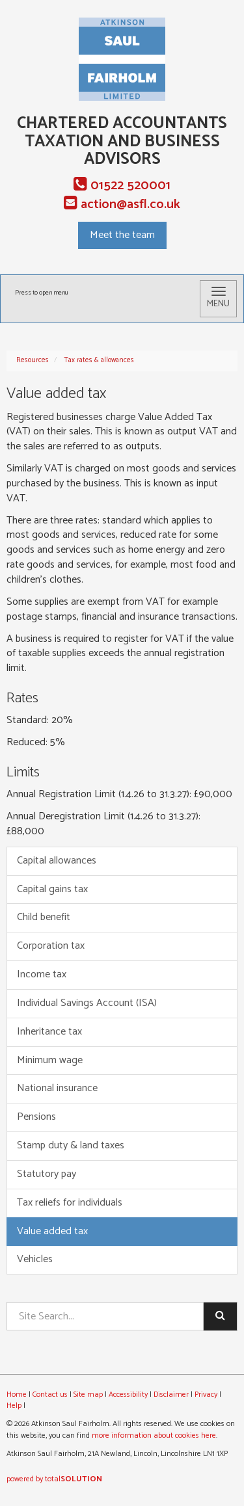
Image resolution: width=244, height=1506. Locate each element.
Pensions (36, 1117)
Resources (32, 360)
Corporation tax (51, 946)
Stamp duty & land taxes (70, 1145)
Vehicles (35, 1259)
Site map (88, 1394)
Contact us (50, 1394)
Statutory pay (46, 1174)
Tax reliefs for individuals (69, 1202)
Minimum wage (50, 1060)
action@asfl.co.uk (122, 204)
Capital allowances (56, 860)
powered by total (54, 1479)
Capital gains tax (52, 889)
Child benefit (43, 917)
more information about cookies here (154, 1435)
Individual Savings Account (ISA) (87, 1003)
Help (14, 1405)
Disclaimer (171, 1394)
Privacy (206, 1394)
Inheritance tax (49, 1031)
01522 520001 (122, 185)
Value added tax (52, 1231)
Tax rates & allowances (99, 360)
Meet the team (122, 235)
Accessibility (128, 1394)
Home (17, 1394)
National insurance (57, 1088)
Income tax (41, 974)
